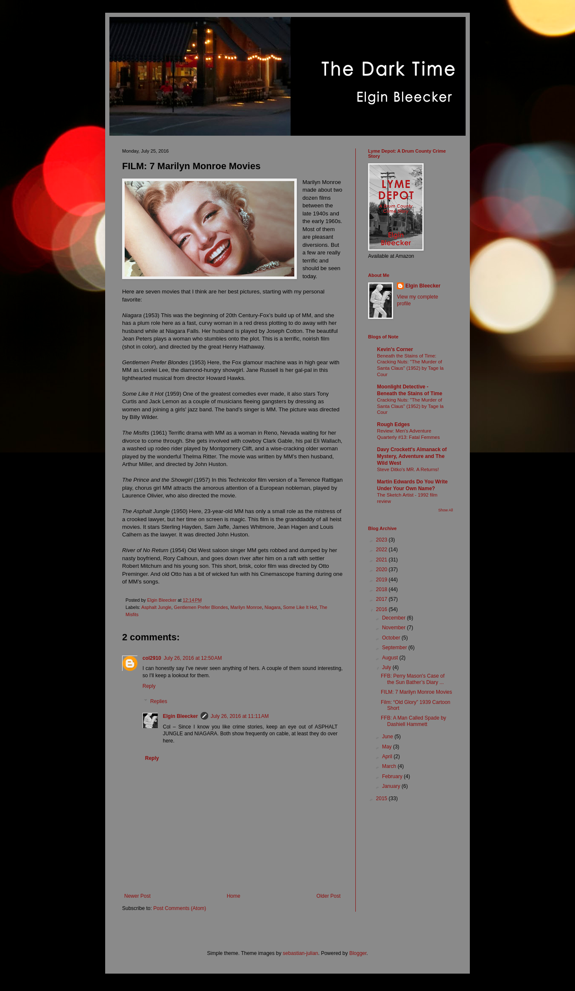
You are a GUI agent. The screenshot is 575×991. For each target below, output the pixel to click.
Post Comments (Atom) (179, 908)
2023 (382, 540)
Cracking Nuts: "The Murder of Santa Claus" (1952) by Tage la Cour (410, 406)
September (395, 647)
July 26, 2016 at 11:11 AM (240, 716)
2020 (382, 569)
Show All (445, 510)
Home (233, 896)
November (394, 628)
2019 (382, 580)
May (387, 747)
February (393, 776)
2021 (382, 560)
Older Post (328, 896)
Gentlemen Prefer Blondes (201, 607)
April (388, 756)
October (392, 638)
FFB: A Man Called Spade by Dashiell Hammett (413, 721)
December (394, 618)
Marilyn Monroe (246, 607)
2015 (382, 798)
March (390, 766)
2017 (382, 599)
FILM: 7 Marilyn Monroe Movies (416, 692)
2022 (382, 550)
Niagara (273, 607)
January (392, 786)
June (388, 737)
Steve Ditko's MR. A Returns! (408, 469)
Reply (149, 686)
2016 (382, 609)
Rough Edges (393, 424)
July (387, 667)
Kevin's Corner (395, 349)
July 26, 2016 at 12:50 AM (193, 658)
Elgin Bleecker (180, 716)
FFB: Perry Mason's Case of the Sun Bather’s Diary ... (412, 679)
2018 (382, 589)
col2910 (151, 658)
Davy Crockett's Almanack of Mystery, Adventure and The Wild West (412, 456)
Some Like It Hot (300, 607)
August (390, 658)
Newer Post (137, 896)
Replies (158, 701)
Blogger (358, 953)
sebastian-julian (300, 953)
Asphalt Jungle (156, 607)
